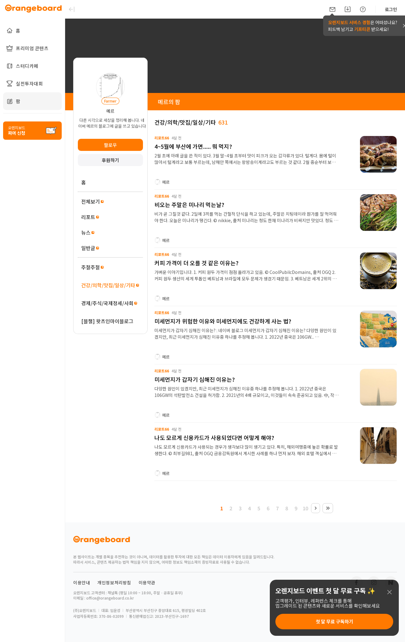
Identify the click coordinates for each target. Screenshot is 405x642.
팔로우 (110, 145)
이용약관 (147, 582)
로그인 (391, 9)
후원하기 (110, 160)
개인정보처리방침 (114, 582)
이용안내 (81, 582)
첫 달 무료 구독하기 (334, 621)
